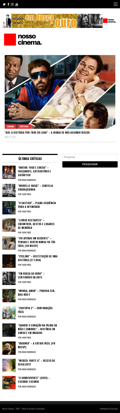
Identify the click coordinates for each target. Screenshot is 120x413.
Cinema (10, 126)
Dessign (114, 408)
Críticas (24, 126)
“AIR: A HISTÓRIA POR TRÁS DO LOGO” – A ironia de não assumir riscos (47, 132)
